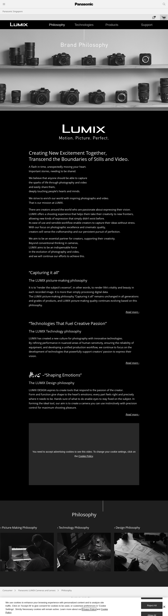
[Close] (164, 607)
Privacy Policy (89, 609)
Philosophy (66, 590)
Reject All (152, 605)
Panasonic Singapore (13, 11)
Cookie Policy (86, 456)
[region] (84, 606)
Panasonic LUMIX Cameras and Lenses (37, 590)
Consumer (8, 590)
